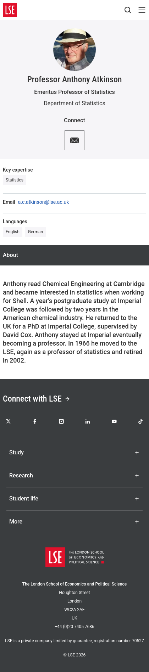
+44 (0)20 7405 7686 (74, 626)
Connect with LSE (36, 399)
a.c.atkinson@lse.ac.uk (43, 202)
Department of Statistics (74, 103)
